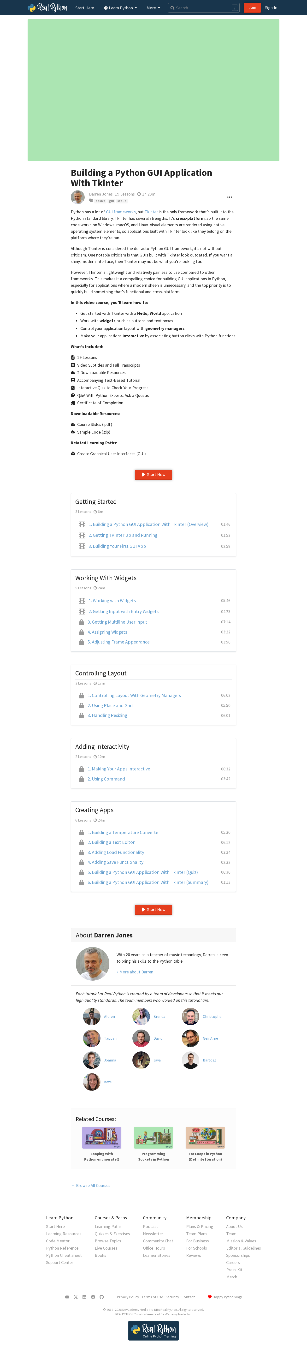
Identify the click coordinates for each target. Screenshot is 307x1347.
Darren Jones (101, 194)
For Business (197, 1241)
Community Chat (158, 1241)
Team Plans (196, 1233)
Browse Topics (108, 1241)
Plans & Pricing (199, 1226)
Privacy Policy (128, 1297)
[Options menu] (229, 197)
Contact (188, 1297)
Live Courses (106, 1248)
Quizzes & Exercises (112, 1233)
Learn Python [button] (119, 8)
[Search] (204, 8)
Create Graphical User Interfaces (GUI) (111, 453)
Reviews (193, 1255)
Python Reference (62, 1248)
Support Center (59, 1262)
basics (100, 201)
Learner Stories (156, 1255)
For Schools (196, 1248)
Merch (231, 1277)
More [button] (152, 8)
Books (100, 1255)
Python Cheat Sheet (64, 1255)
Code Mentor (58, 1241)
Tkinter (151, 212)
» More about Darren (135, 972)
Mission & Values (241, 1241)
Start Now (153, 474)
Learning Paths (108, 1226)
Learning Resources (63, 1233)
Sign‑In (271, 7)
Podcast (150, 1226)
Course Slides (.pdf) (94, 424)
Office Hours (154, 1248)
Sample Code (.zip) (93, 432)
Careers (233, 1262)
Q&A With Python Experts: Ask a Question (114, 395)
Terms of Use (152, 1297)
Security (172, 1297)
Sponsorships (238, 1255)
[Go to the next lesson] (153, 90)
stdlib (121, 201)
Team (231, 1233)
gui (111, 201)
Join (252, 7)
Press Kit (234, 1269)
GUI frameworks (121, 212)
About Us (234, 1226)
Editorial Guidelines (243, 1248)
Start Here (84, 8)
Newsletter (153, 1233)
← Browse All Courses (90, 1185)
